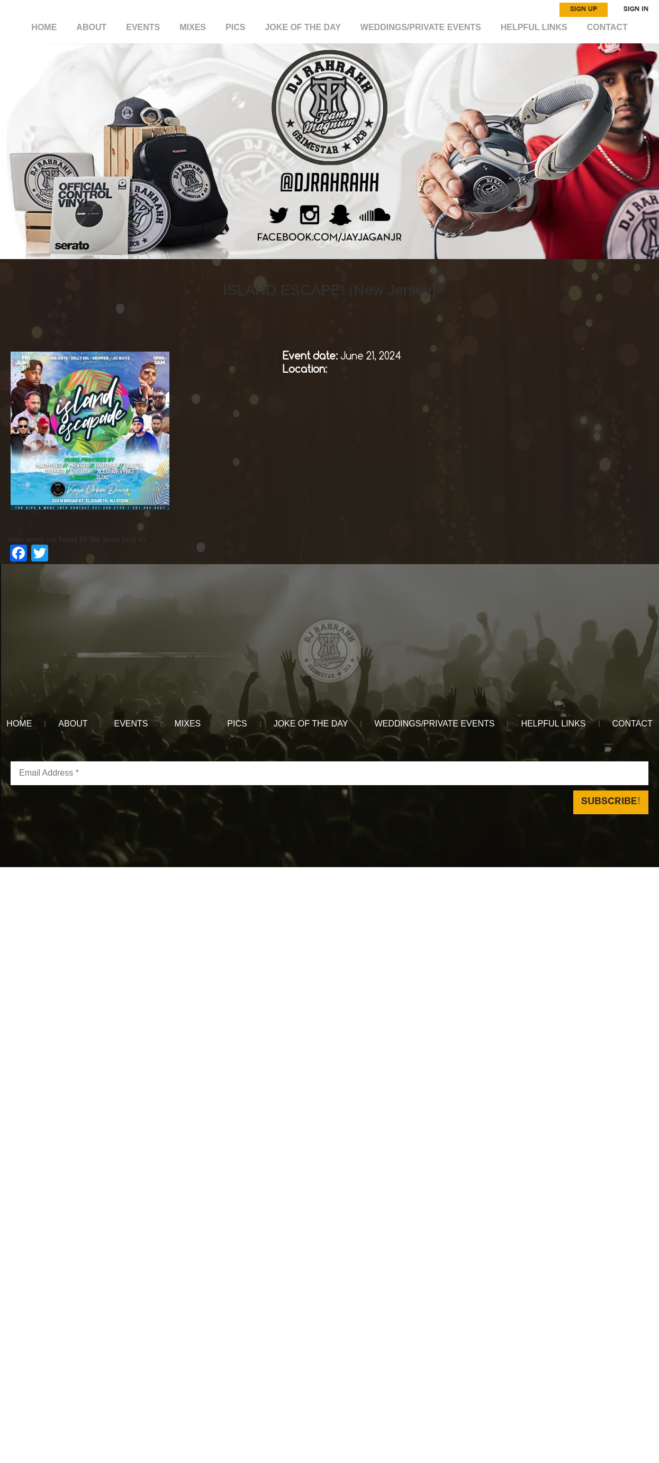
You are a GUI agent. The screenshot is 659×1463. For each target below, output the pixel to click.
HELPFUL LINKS (532, 27)
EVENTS (144, 27)
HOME (46, 27)
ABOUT (93, 27)
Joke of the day (303, 27)
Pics (236, 27)
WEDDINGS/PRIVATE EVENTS (420, 27)
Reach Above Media (408, 873)
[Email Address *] (329, 773)
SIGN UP (583, 9)
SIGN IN (636, 9)
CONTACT (605, 27)
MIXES (194, 27)
